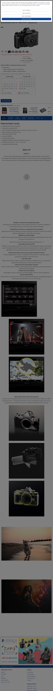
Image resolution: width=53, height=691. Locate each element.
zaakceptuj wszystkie (26, 19)
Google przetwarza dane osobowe (32, 5)
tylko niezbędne (26, 10)
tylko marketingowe (26, 16)
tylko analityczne (26, 13)
